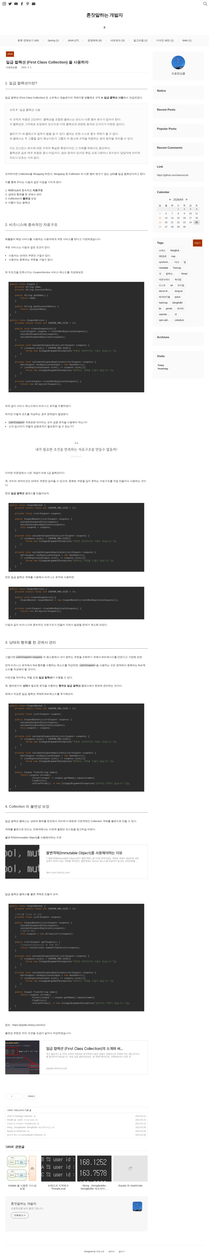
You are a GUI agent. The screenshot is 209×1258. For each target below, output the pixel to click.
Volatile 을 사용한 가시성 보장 (20, 1120)
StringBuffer (177, 302)
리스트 (162, 285)
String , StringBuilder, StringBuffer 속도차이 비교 (29, 1127)
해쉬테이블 (164, 297)
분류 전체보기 (28, 40)
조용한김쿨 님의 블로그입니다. (27, 1208)
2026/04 (178, 199)
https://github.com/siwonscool (172, 175)
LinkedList (179, 320)
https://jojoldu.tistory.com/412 (28, 1024)
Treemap (177, 267)
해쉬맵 (178, 279)
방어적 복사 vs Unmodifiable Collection (24, 1135)
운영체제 (94, 40)
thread (184, 273)
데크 (177, 262)
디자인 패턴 (165, 40)
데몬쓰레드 (164, 279)
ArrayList (178, 291)
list (160, 308)
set (171, 285)
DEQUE (163, 256)
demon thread (165, 291)
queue (177, 297)
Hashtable (163, 267)
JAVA (73, 40)
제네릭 (180, 308)
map (173, 256)
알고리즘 (140, 40)
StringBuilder (176, 250)
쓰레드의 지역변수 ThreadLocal (21, 1123)
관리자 (111, 1251)
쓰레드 (162, 250)
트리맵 (180, 285)
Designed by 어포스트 (94, 1251)
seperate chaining (165, 314)
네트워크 (117, 40)
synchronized (165, 262)
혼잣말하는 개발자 (104, 15)
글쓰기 (122, 1251)
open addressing (165, 320)
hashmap (163, 302)
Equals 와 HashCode (16, 1131)
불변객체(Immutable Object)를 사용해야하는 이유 (33, 837)
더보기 (197, 243)
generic (169, 308)
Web (186, 40)
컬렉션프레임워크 (172, 273)
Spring (53, 40)
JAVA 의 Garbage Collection (19, 1116)
